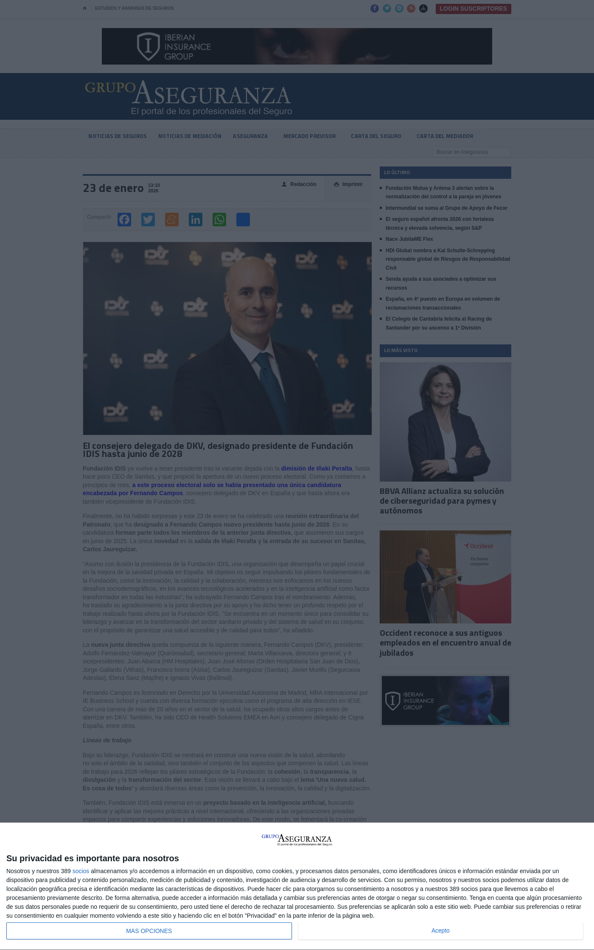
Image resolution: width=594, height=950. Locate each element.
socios (81, 871)
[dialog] (297, 886)
